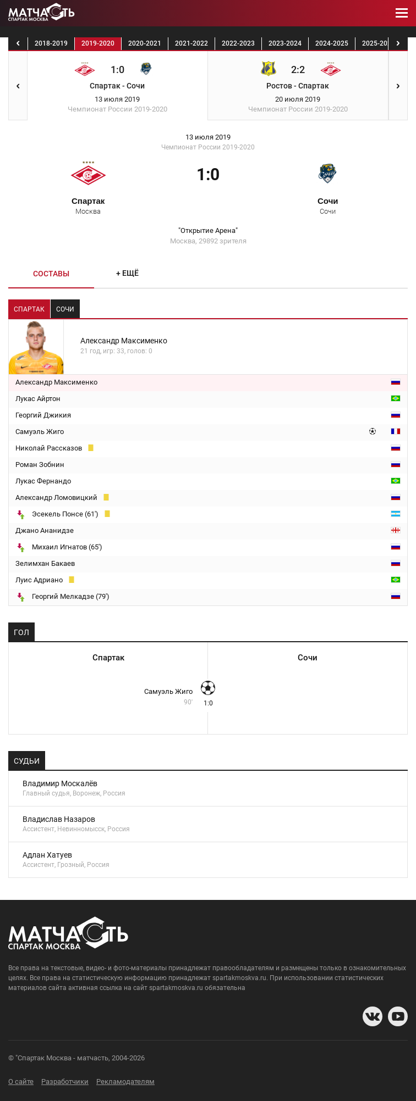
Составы (51, 273)
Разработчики (65, 1081)
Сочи (328, 205)
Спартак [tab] (29, 309)
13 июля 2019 (208, 137)
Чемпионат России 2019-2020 (208, 147)
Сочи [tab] (65, 309)
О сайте (21, 1081)
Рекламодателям (125, 1081)
